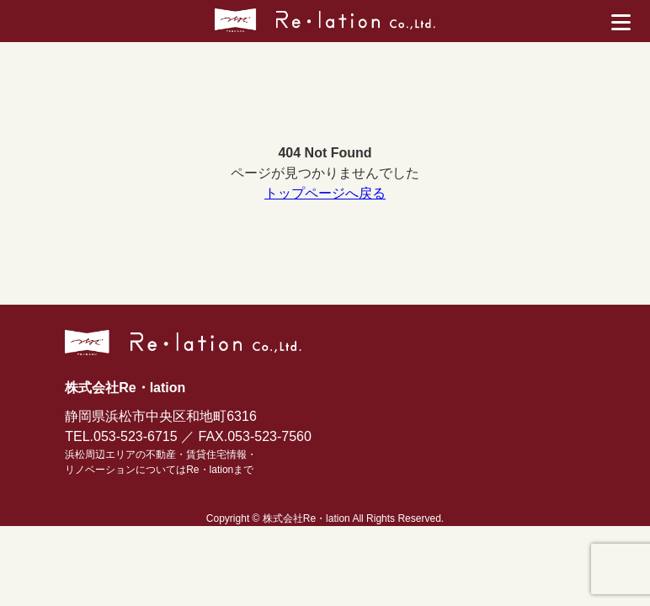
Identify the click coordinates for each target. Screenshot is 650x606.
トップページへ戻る (325, 193)
